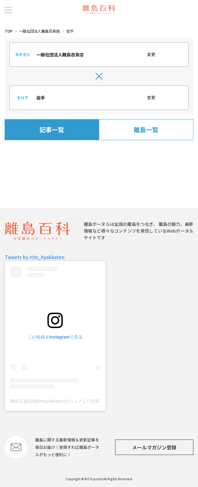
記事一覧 (51, 129)
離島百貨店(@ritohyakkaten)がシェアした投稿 (55, 401)
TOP (9, 31)
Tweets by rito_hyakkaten (34, 257)
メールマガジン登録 (154, 447)
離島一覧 (146, 129)
